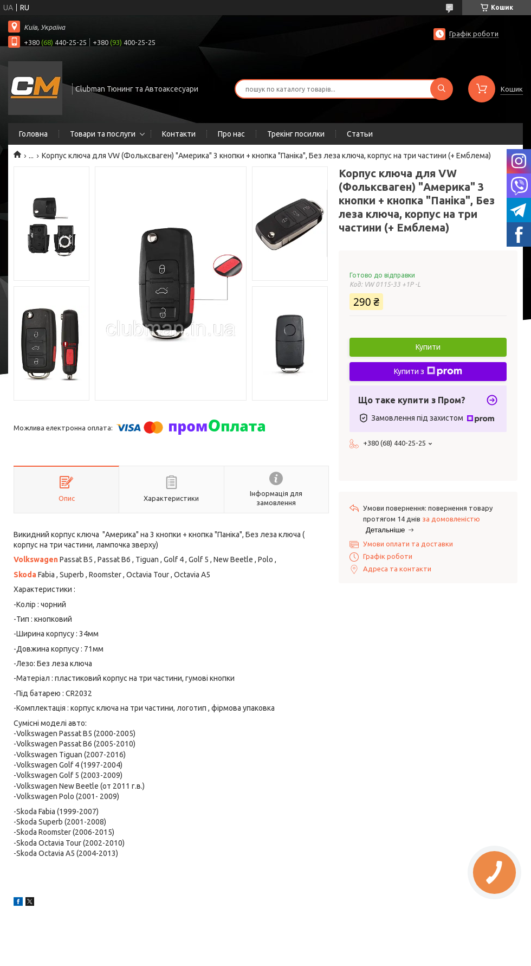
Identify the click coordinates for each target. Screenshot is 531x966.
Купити (428, 347)
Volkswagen (36, 559)
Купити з (428, 371)
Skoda (25, 574)
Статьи (360, 134)
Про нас (231, 134)
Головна (33, 134)
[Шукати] (441, 89)
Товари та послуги (102, 134)
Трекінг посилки (296, 134)
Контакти (179, 134)
